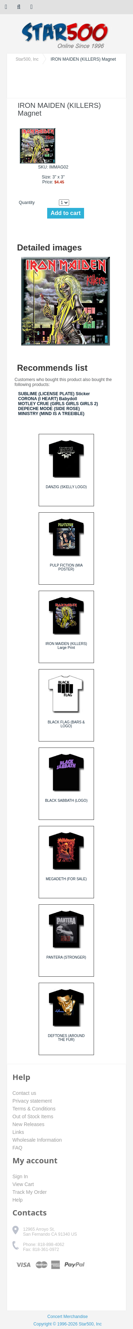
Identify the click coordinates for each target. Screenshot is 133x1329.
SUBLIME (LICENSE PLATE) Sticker (54, 393)
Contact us (24, 1093)
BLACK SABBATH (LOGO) (66, 801)
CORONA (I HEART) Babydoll (47, 398)
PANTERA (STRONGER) (66, 957)
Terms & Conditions (33, 1109)
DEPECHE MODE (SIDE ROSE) (49, 408)
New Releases (28, 1124)
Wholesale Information (37, 1140)
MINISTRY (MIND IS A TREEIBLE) (51, 413)
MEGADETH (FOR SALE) (66, 879)
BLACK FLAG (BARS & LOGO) (66, 724)
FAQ (17, 1148)
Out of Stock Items (32, 1116)
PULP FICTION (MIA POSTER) (66, 567)
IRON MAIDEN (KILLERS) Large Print (66, 646)
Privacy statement (32, 1101)
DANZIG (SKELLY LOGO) (66, 487)
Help (17, 1200)
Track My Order (29, 1192)
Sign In (20, 1176)
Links (18, 1132)
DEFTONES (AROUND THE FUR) (66, 1038)
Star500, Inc (27, 59)
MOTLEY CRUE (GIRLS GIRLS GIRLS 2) (58, 403)
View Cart (23, 1184)
